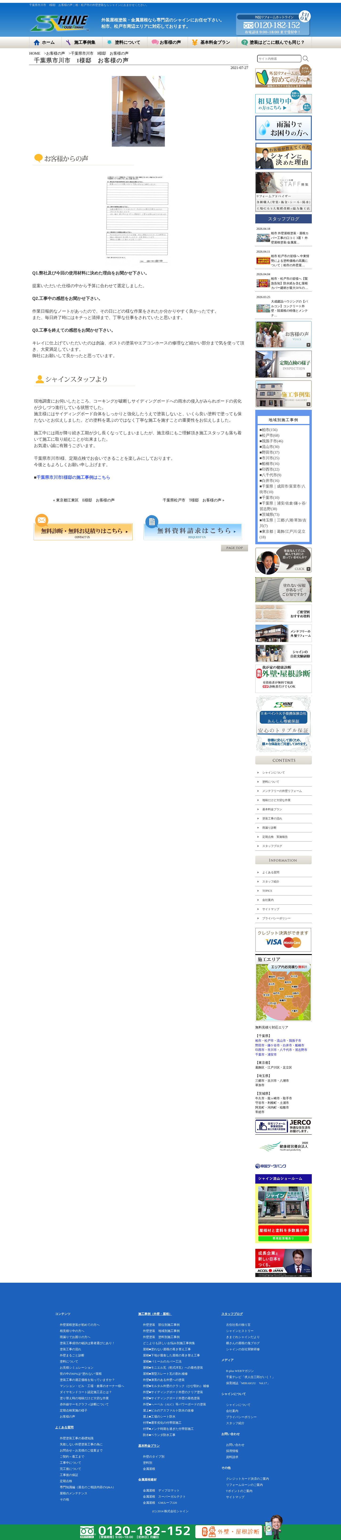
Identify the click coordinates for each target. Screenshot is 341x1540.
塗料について (270, 781)
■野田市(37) (269, 452)
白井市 (287, 1045)
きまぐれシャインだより (243, 1337)
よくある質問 (270, 872)
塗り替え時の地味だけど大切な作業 (84, 1398)
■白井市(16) (269, 481)
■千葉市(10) (269, 498)
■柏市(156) (268, 430)
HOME (34, 53)
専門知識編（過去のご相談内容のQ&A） (88, 1487)
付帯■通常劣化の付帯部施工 (162, 1422)
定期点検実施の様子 (73, 1410)
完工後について (70, 1469)
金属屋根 (149, 1469)
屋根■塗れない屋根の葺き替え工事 (167, 1349)
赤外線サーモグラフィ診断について (84, 1404)
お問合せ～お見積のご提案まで (81, 1450)
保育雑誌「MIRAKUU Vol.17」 (248, 1383)
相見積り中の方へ (72, 1331)
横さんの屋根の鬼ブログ (243, 1343)
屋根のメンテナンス (73, 1493)
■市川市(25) (269, 458)
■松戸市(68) (269, 435)
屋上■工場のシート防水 (159, 1416)
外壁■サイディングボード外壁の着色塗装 (171, 1398)
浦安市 (272, 1054)
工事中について (70, 1462)
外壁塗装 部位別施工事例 (161, 1324)
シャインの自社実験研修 (243, 1349)
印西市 (259, 1050)
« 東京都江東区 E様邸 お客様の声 (84, 500)
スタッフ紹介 (270, 881)
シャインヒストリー (240, 1331)
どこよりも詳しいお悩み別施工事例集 (169, 1343)
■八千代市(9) (270, 475)
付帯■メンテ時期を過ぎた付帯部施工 (168, 1429)
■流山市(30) (269, 447)
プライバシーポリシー (276, 918)
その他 (64, 1499)
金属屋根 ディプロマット (161, 1490)
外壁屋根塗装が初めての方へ (80, 1324)
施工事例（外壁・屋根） (155, 1314)
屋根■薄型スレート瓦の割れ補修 (165, 1373)
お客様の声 (55, 53)
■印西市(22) (269, 469)
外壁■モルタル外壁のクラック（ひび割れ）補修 (176, 1386)
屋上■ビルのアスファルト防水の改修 (168, 1410)
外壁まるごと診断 (72, 1355)
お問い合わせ (235, 1445)
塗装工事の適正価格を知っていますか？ (87, 1380)
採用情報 (232, 1451)
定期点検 (66, 1481)
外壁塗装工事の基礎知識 (76, 1438)
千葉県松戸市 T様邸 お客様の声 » (193, 500)
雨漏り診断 (269, 827)
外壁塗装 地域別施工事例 (161, 1331)
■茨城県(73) (269, 514)
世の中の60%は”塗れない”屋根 (81, 1373)
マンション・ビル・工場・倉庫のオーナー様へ (92, 1386)
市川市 (272, 1050)
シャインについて (273, 772)
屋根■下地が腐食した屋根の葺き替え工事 (171, 1355)
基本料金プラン (272, 809)
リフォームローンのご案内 (244, 1485)
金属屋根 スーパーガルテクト (164, 1496)
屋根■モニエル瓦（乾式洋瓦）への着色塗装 (173, 1367)
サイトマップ (270, 909)
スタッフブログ (272, 846)
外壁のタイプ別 (153, 1456)
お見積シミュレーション (76, 1367)
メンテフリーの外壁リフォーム (282, 791)
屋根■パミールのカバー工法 (162, 1361)
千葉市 (259, 1054)
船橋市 (299, 1045)
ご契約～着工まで (72, 1456)
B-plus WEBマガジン (240, 1371)
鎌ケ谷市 (274, 1045)
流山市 (281, 1040)
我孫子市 (295, 1040)
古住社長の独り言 (238, 1324)
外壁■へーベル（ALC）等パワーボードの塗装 (174, 1404)
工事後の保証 (69, 1475)
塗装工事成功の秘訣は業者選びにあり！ (87, 1343)
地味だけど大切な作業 (276, 800)
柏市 (258, 1040)
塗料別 (147, 1462)
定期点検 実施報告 (275, 837)
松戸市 (269, 1040)
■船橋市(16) (269, 464)
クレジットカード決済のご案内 (247, 1478)
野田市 (259, 1045)
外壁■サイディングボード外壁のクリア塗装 (173, 1392)
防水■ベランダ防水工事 (159, 1435)
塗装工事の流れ (272, 818)
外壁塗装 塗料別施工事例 (161, 1337)
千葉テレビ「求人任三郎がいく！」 (250, 1377)
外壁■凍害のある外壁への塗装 (164, 1380)
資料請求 (232, 1457)
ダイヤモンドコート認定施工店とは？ (86, 1392)
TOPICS (267, 890)
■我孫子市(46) (271, 441)
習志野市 (301, 1050)
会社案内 (268, 900)
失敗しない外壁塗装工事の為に (81, 1444)
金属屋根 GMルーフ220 (160, 1502)
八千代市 (286, 1050)
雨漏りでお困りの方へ (75, 1337)
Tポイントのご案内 (239, 1491)
